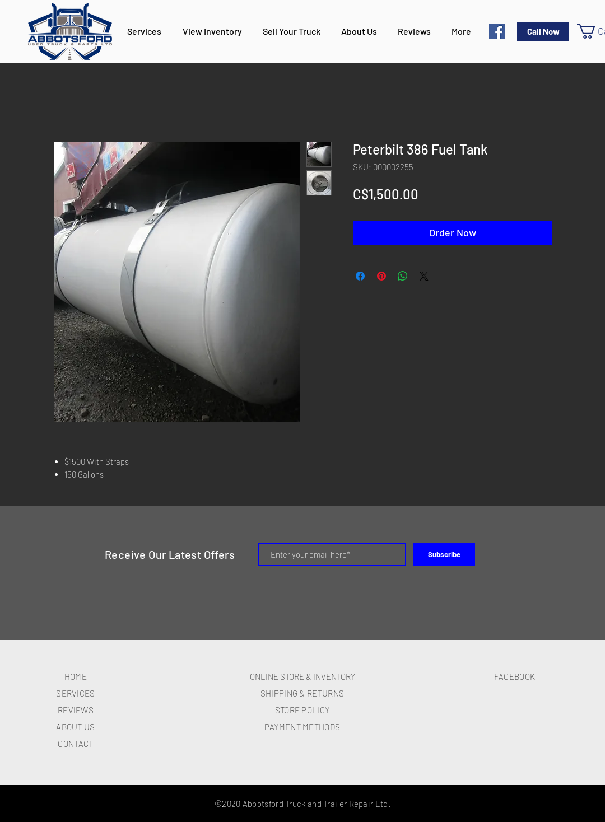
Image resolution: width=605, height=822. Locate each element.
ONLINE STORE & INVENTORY (302, 676)
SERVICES (75, 693)
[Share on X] (424, 276)
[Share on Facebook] (360, 276)
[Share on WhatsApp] (402, 276)
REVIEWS (76, 710)
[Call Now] (543, 31)
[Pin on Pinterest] (381, 276)
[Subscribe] (444, 554)
